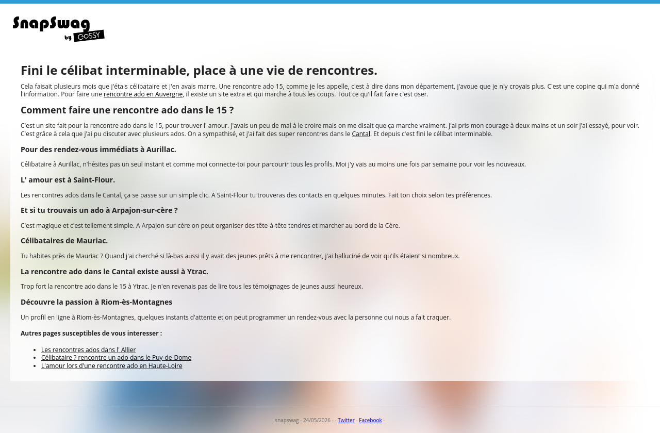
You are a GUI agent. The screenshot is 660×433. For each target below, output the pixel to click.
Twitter (346, 420)
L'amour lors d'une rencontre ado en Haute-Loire (112, 365)
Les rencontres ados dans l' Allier (88, 349)
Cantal (361, 133)
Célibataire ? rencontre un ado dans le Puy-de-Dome (116, 357)
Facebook (370, 420)
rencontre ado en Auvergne (143, 94)
